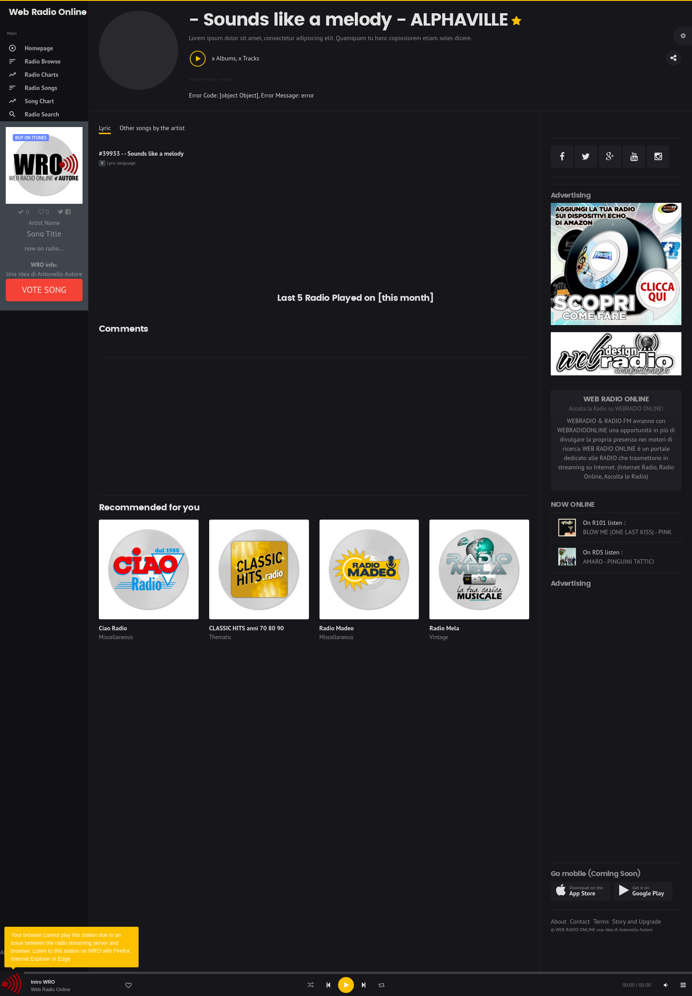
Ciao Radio (113, 628)
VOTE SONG (44, 290)
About (559, 921)
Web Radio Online (50, 989)
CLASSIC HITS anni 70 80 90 (246, 628)
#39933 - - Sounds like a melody (141, 153)
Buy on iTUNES (30, 138)
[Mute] (665, 985)
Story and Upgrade (636, 921)
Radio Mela (444, 628)
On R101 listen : (604, 523)
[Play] (346, 985)
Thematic (220, 637)
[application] (346, 985)
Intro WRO (43, 982)
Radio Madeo (337, 628)
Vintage (438, 637)
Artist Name (44, 223)
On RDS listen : (603, 552)
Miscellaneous (116, 637)
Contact (580, 921)
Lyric (105, 128)
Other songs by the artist (152, 128)
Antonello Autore (635, 929)
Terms (601, 921)
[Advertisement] (314, 426)
